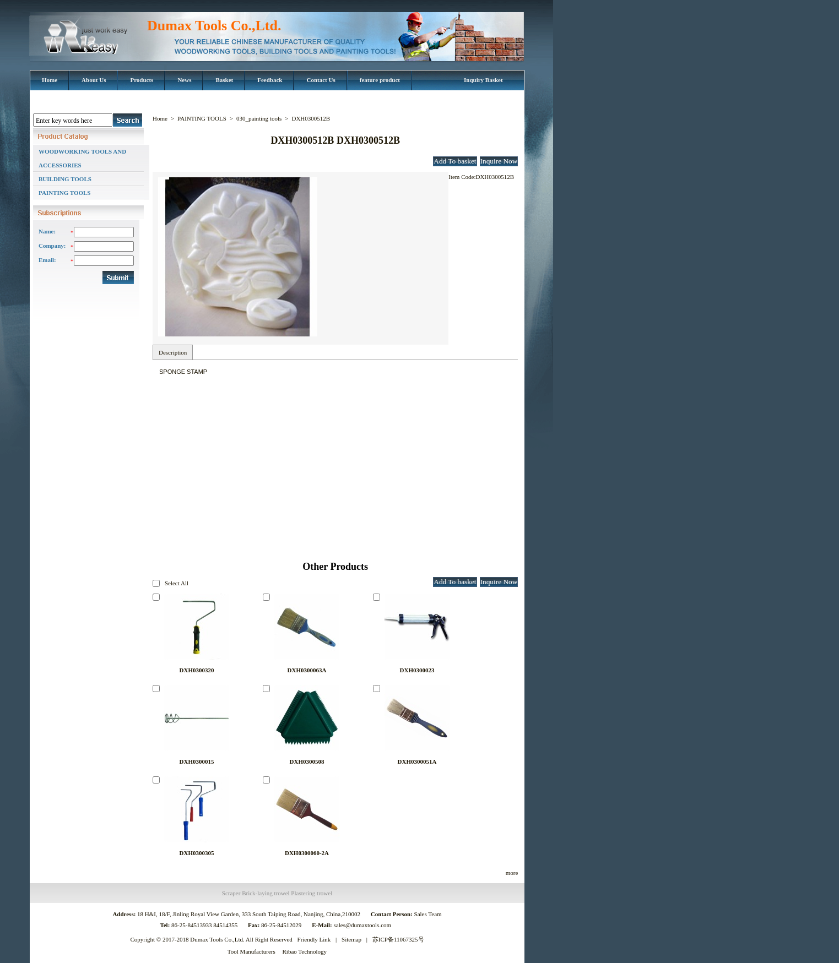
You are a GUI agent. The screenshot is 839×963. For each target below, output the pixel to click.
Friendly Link (314, 939)
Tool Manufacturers (251, 951)
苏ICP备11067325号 (398, 939)
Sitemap (351, 939)
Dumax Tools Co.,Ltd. (214, 26)
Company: (52, 245)
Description (173, 352)
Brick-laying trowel (265, 893)
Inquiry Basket (483, 80)
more (512, 872)
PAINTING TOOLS (64, 192)
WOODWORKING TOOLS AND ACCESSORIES (82, 158)
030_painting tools (259, 118)
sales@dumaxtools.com (363, 925)
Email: (47, 260)
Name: (47, 231)
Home (160, 118)
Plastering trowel (311, 893)
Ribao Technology (305, 951)
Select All (176, 583)
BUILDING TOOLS (65, 179)
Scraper (231, 893)
